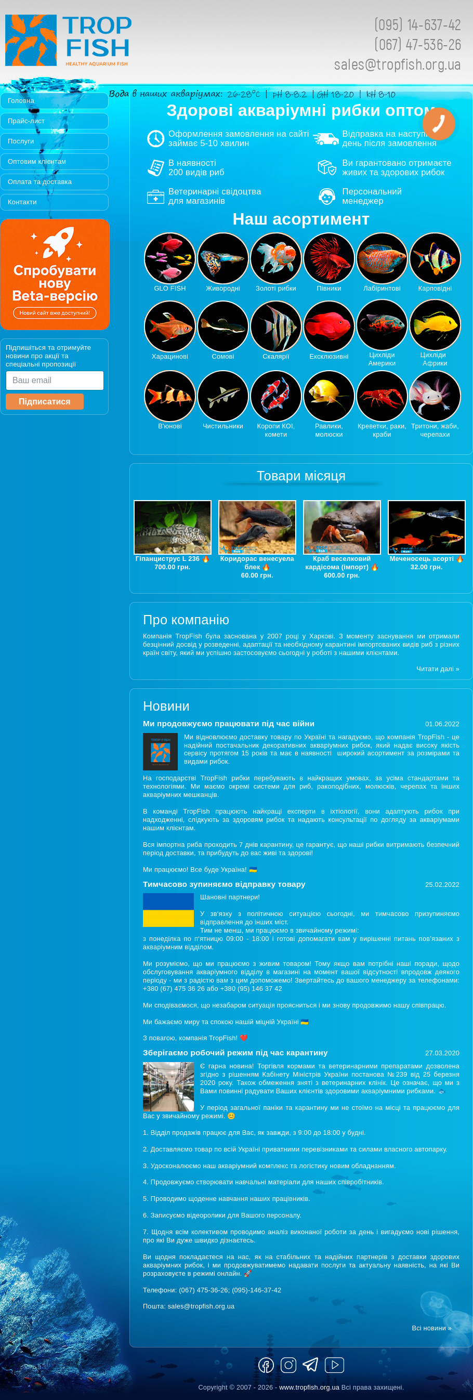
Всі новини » (432, 1328)
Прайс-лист (26, 121)
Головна (21, 100)
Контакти (22, 202)
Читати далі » (437, 669)
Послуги (21, 141)
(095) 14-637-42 (418, 24)
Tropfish (135, 43)
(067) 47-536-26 (418, 44)
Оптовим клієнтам (37, 161)
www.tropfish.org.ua (309, 1387)
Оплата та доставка (40, 182)
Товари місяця (301, 475)
